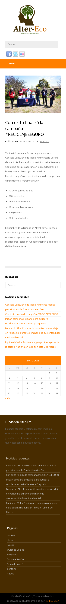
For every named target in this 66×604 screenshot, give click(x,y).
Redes (10, 573)
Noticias (44, 141)
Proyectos (12, 554)
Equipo (10, 545)
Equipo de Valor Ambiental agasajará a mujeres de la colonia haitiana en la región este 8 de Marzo (31, 507)
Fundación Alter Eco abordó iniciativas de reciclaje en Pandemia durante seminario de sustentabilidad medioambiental (33, 333)
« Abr (8, 398)
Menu (10, 63)
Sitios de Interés (15, 564)
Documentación (15, 559)
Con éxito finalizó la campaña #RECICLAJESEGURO (32, 314)
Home (10, 540)
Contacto (12, 568)
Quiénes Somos (15, 549)
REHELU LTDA (52, 600)
